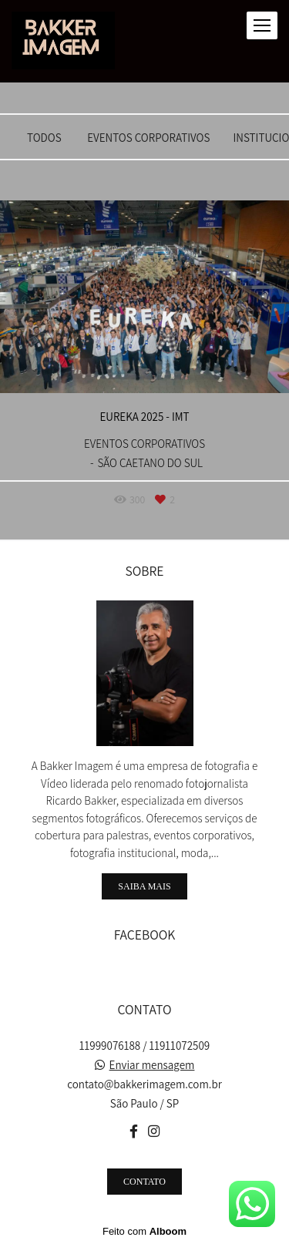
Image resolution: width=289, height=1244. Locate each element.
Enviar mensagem (152, 1065)
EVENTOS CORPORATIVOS (148, 137)
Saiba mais (144, 886)
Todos (44, 137)
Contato (144, 1181)
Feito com (144, 1231)
